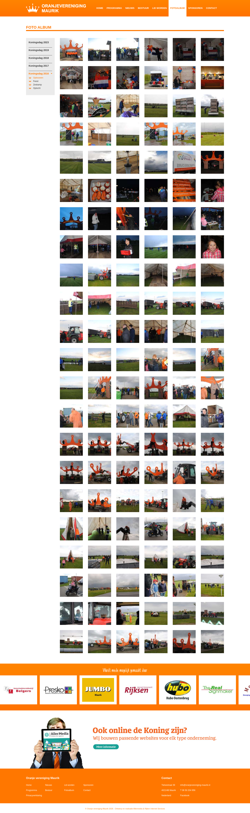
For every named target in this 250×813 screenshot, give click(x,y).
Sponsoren (195, 8)
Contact (211, 8)
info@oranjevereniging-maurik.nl (195, 785)
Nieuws (129, 8)
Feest (33, 81)
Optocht (34, 88)
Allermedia (137, 809)
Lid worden (159, 8)
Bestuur (143, 8)
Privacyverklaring (34, 795)
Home (99, 8)
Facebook (184, 795)
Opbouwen (36, 77)
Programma (114, 8)
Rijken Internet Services (155, 809)
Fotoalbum (177, 8)
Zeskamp (35, 84)
